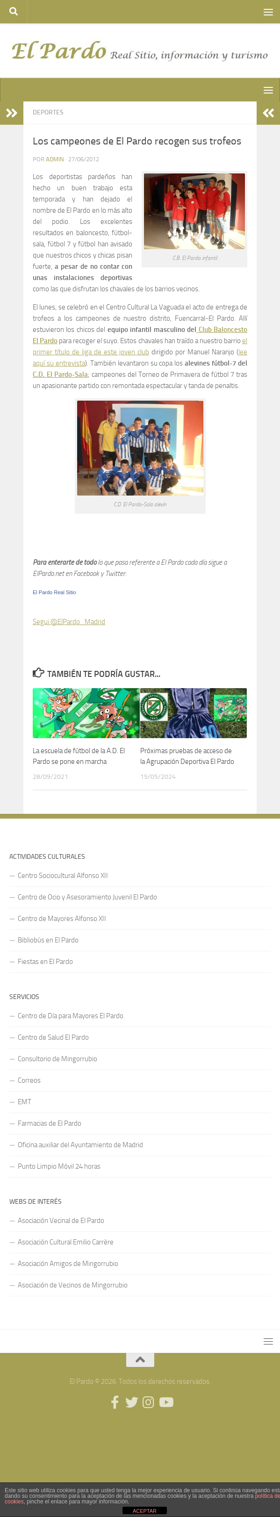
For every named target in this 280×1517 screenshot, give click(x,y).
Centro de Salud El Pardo (53, 1037)
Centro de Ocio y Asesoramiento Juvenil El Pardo (87, 897)
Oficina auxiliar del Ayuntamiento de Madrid (80, 1145)
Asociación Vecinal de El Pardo (61, 1220)
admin (55, 159)
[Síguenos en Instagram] (148, 1402)
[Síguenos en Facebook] (115, 1402)
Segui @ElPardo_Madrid (69, 622)
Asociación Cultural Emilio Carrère (66, 1242)
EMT (24, 1102)
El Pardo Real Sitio (54, 592)
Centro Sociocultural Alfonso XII (63, 875)
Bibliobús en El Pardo (48, 940)
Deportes (48, 112)
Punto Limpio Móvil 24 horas (59, 1166)
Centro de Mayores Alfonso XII (62, 918)
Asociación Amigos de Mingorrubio (68, 1263)
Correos (29, 1080)
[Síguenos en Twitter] (131, 1402)
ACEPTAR (145, 1511)
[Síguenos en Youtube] (165, 1402)
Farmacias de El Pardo (49, 1123)
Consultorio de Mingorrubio (57, 1059)
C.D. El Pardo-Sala (60, 374)
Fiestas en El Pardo (45, 961)
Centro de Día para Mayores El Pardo (70, 1016)
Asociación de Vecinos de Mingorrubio (73, 1285)
